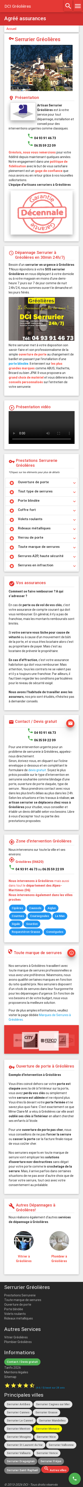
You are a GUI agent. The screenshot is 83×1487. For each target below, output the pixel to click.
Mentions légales (16, 1372)
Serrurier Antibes (18, 1404)
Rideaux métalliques (18, 1318)
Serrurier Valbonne (61, 1445)
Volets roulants (15, 1314)
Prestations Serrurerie (20, 1295)
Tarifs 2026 (12, 1368)
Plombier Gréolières (18, 1342)
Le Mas (60, 916)
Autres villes (55, 1469)
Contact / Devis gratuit (22, 1362)
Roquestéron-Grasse (26, 932)
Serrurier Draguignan (21, 1461)
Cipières (17, 908)
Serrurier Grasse (46, 1412)
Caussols (35, 908)
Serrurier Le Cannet (20, 1420)
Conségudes (54, 932)
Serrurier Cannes (18, 1412)
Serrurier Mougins (19, 1437)
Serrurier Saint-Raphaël (22, 1470)
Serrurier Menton (18, 1429)
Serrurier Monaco (47, 1429)
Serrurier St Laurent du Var (25, 1445)
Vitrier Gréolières (16, 1337)
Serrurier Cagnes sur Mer (53, 1404)
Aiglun (52, 908)
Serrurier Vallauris (19, 1453)
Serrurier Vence (47, 1453)
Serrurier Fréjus (51, 1461)
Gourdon (32, 924)
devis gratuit (37, 770)
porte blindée (18, 364)
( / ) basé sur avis (50, 1387)
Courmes (18, 916)
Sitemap (10, 1377)
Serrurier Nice (46, 1437)
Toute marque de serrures (22, 1300)
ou (51, 869)
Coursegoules (39, 916)
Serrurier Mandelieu (52, 1420)
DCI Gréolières (17, 6)
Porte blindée (13, 1309)
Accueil (11, 29)
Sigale (16, 924)
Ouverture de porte (17, 1305)
